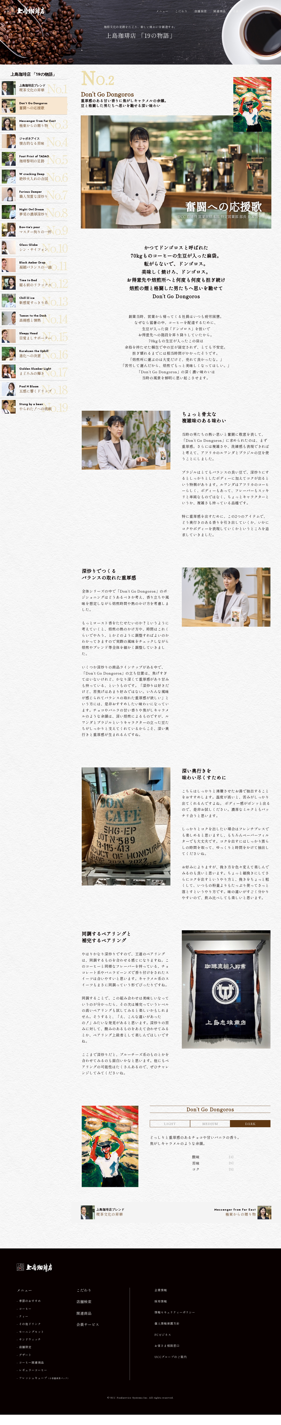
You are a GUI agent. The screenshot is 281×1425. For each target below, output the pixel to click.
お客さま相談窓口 (167, 1356)
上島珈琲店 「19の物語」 (140, 36)
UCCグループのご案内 (170, 1367)
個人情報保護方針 (167, 1334)
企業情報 (160, 1300)
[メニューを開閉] (267, 11)
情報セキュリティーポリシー (174, 1323)
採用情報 (160, 1312)
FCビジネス (162, 1345)
